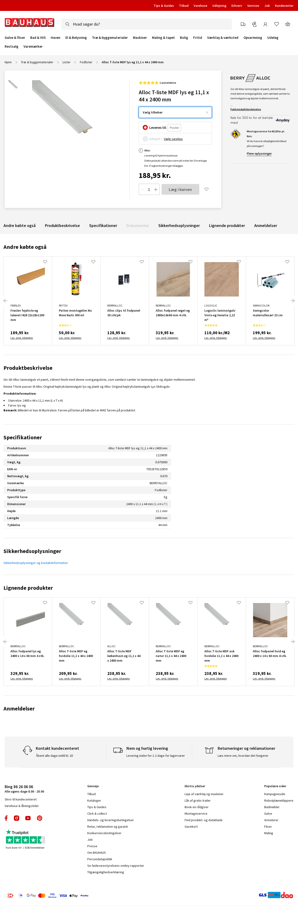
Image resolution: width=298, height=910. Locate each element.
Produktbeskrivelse (62, 225)
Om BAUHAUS (96, 852)
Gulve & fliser (15, 38)
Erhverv (236, 5)
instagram (16, 818)
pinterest (39, 818)
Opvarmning (253, 38)
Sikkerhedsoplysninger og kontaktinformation (35, 563)
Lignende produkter (227, 225)
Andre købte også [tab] (25, 246)
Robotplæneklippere (278, 800)
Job (267, 5)
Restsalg (11, 46)
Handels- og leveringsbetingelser (110, 820)
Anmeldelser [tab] (19, 708)
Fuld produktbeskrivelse (245, 109)
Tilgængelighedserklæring (105, 872)
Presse (92, 846)
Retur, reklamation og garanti (107, 826)
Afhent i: (156, 139)
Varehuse (200, 5)
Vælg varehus (173, 139)
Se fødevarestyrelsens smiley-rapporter (115, 865)
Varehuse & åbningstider (22, 806)
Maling (268, 833)
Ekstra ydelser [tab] (195, 786)
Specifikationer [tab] (22, 437)
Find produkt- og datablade (204, 820)
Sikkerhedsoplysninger (179, 225)
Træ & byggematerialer (110, 38)
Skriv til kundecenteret (21, 799)
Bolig (184, 38)
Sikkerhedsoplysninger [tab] (32, 551)
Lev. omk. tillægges (21, 338)
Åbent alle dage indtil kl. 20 (54, 755)
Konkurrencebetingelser (104, 833)
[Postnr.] (174, 128)
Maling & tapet (163, 38)
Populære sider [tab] (275, 786)
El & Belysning (76, 38)
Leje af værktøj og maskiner (204, 794)
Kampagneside (274, 794)
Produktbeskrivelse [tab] (27, 367)
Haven (55, 38)
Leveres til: (158, 127)
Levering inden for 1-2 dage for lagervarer (155, 755)
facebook (6, 818)
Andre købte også (19, 225)
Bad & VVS (38, 38)
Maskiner (140, 38)
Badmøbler (272, 807)
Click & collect (97, 813)
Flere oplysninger (259, 153)
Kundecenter (284, 5)
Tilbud (184, 5)
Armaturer (271, 820)
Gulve (268, 813)
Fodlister (86, 62)
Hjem (8, 62)
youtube (28, 818)
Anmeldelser (265, 225)
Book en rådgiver (197, 807)
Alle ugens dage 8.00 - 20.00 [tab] (24, 788)
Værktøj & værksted (222, 38)
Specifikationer (103, 225)
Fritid (197, 38)
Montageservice (196, 813)
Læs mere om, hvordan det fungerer (243, 755)
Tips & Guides (164, 5)
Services (253, 5)
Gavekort (191, 826)
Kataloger (94, 800)
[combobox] (146, 24)
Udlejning (219, 5)
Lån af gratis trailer (198, 800)
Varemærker (33, 46)
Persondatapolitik (99, 859)
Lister (67, 62)
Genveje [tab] (93, 786)
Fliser (268, 826)
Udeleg (272, 38)
